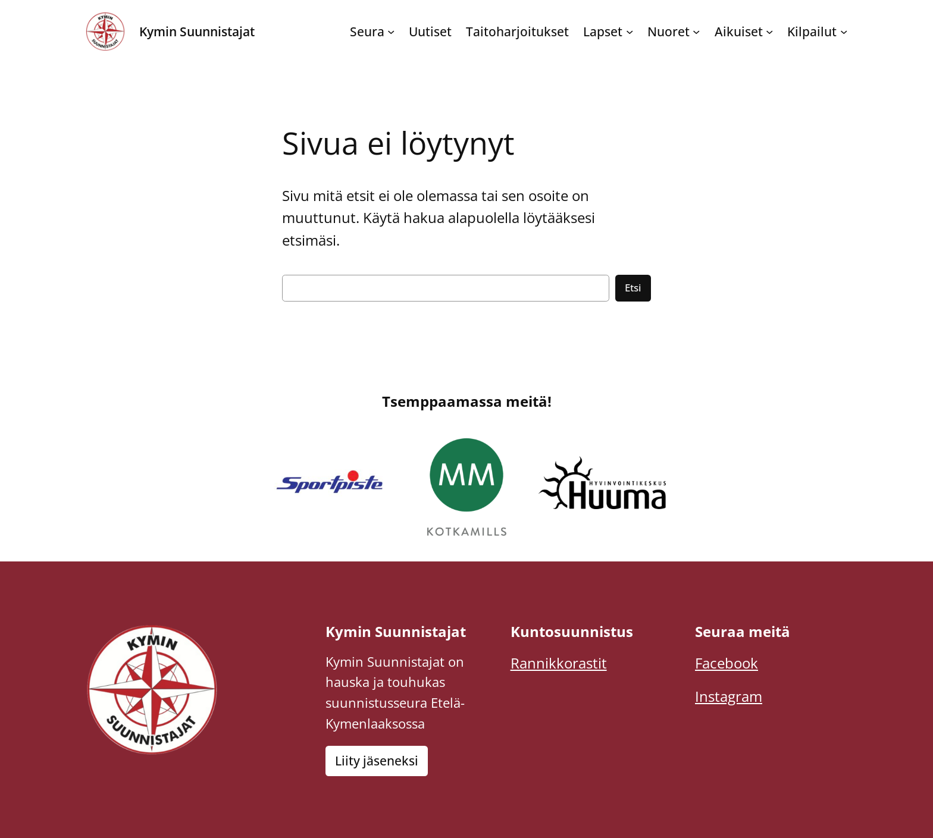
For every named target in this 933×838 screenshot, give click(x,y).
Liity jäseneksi (376, 760)
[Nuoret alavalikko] (696, 31)
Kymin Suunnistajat (197, 31)
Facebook (726, 663)
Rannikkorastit (559, 663)
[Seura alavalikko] (391, 31)
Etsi (633, 287)
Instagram (728, 696)
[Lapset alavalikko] (629, 31)
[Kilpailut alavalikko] (843, 31)
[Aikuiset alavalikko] (769, 31)
